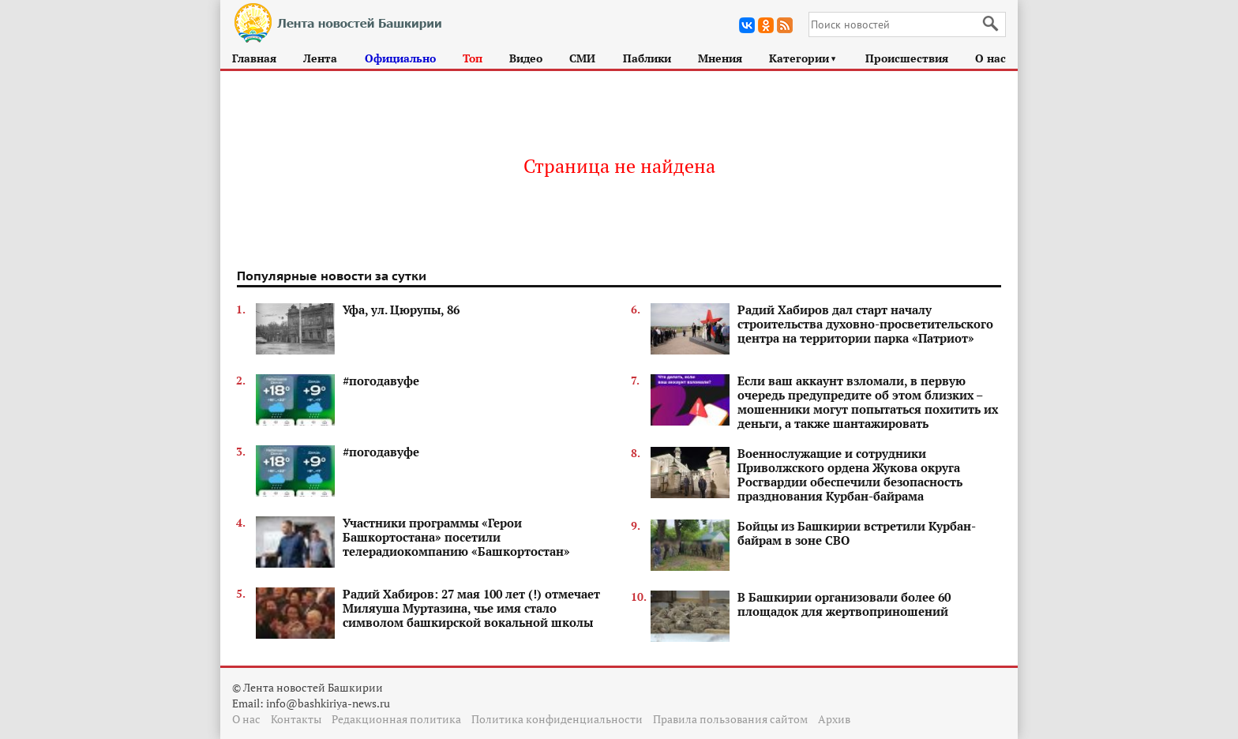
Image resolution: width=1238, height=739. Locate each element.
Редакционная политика (396, 718)
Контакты (296, 718)
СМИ (582, 58)
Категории (803, 58)
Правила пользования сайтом (730, 718)
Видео (525, 58)
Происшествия (906, 58)
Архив (834, 718)
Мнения (720, 58)
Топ (472, 58)
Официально (400, 58)
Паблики (647, 58)
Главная (254, 58)
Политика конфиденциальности (557, 718)
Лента (320, 58)
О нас (990, 58)
